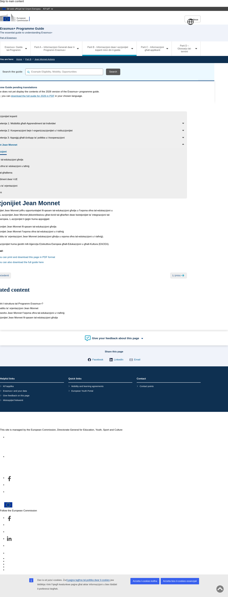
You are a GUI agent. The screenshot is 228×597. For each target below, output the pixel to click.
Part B (28, 59)
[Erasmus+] (16, 18)
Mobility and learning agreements (87, 386)
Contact (10, 553)
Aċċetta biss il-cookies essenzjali (180, 581)
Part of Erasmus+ (8, 37)
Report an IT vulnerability (19, 558)
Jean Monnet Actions (44, 59)
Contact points (147, 386)
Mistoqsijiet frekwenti (13, 400)
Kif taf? (48, 9)
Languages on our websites (21, 561)
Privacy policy (13, 567)
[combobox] (64, 72)
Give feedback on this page (16, 395)
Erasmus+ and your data (15, 391)
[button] (95, 359)
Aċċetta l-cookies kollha (145, 581)
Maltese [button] (192, 19)
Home (19, 59)
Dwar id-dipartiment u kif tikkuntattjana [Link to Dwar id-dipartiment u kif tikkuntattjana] (27, 456)
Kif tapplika (8, 386)
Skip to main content (12, 1)
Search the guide (12, 71)
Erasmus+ (12, 420)
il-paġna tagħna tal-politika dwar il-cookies (88, 580)
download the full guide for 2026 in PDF (32, 96)
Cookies (10, 564)
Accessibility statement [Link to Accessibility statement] (18, 437)
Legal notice (12, 570)
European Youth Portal (82, 391)
